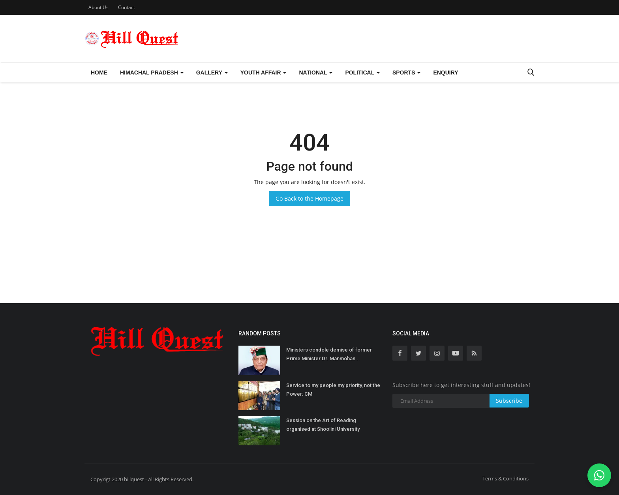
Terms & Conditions (505, 478)
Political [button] (362, 72)
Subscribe (509, 400)
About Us (98, 7)
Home (99, 72)
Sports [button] (406, 72)
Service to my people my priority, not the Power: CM (333, 389)
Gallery (212, 72)
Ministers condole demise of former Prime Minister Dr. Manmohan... (329, 354)
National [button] (315, 72)
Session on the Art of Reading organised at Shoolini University (323, 424)
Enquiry (445, 72)
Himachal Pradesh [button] (152, 72)
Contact (126, 7)
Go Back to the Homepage (309, 198)
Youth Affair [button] (263, 72)
